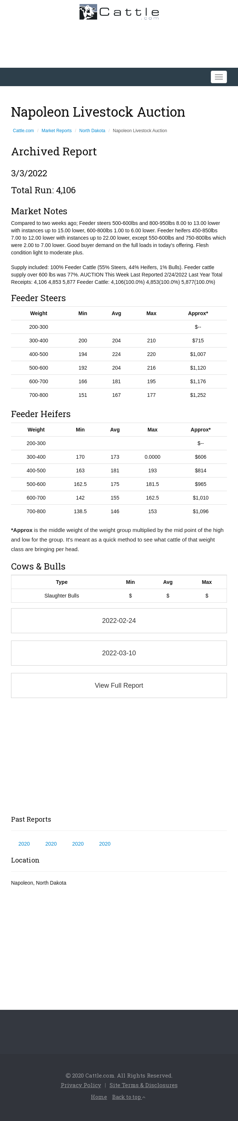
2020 (24, 844)
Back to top (128, 1096)
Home (99, 1096)
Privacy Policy (81, 1085)
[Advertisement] (119, 756)
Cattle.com (23, 130)
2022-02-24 (119, 620)
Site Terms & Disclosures (144, 1085)
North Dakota (92, 130)
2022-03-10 (119, 653)
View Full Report (119, 685)
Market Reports (57, 130)
